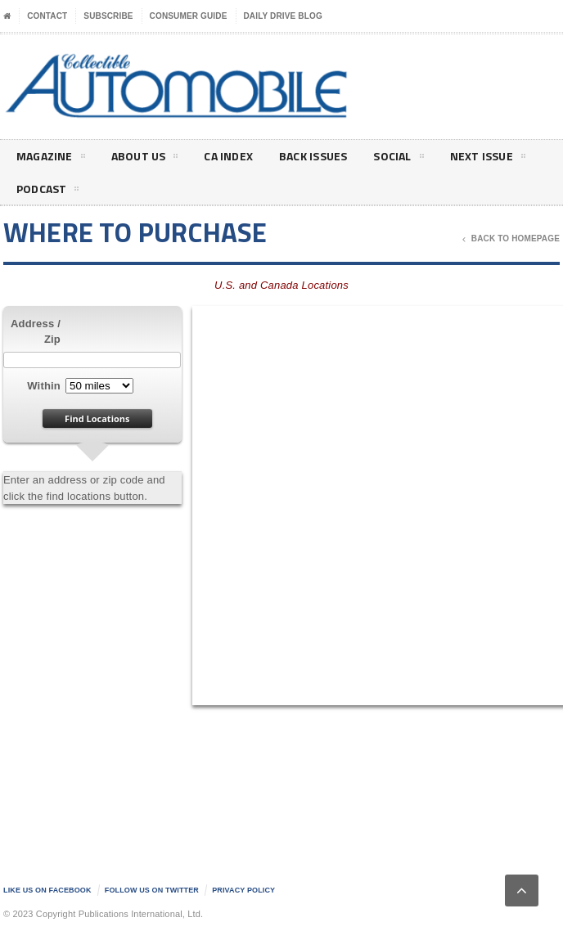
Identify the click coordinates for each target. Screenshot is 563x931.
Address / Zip (36, 331)
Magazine (50, 158)
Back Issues (313, 155)
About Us (144, 158)
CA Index (228, 155)
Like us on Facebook (47, 890)
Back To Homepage (511, 239)
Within (44, 386)
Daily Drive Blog (283, 15)
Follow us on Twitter (152, 890)
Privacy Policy (243, 890)
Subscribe (108, 15)
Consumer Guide (188, 15)
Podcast (47, 191)
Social (398, 158)
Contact (47, 15)
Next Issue (487, 158)
